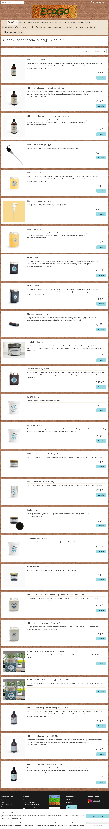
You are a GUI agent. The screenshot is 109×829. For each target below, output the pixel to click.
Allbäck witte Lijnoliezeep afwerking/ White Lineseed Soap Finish (55, 595)
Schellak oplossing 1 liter (38, 369)
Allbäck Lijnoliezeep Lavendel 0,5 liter (43, 736)
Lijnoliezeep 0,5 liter (36, 60)
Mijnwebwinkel (74, 825)
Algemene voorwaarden (9, 800)
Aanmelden (72, 807)
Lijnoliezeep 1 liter (35, 173)
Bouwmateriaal (41, 27)
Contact (93, 27)
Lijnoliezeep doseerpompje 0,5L (41, 144)
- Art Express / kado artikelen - (12, 32)
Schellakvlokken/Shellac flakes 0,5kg (43, 538)
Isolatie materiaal (29, 27)
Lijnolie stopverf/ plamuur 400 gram (43, 453)
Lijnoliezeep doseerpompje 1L (40, 201)
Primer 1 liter (33, 257)
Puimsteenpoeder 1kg (36, 425)
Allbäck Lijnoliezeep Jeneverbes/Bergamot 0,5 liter (49, 116)
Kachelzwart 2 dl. (34, 510)
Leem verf (22, 22)
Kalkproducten (53, 27)
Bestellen (101, 78)
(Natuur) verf (12, 22)
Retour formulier (6, 804)
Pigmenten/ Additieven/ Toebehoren (53, 22)
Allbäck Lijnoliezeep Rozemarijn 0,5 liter (44, 764)
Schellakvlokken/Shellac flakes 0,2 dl (43, 566)
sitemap (45, 825)
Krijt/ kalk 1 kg (33, 397)
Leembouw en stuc (33, 22)
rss (49, 825)
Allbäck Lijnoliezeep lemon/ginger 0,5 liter (45, 88)
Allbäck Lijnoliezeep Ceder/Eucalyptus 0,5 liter (47, 708)
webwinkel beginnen (57, 825)
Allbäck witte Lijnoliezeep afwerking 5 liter (45, 623)
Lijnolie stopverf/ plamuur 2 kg (40, 482)
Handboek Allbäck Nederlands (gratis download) (48, 679)
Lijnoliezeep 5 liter (35, 229)
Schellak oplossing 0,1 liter (39, 342)
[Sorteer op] (98, 51)
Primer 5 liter (33, 286)
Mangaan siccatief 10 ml (37, 314)
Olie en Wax (72, 22)
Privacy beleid (5, 802)
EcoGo (4, 22)
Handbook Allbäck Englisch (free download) (46, 651)
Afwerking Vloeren (84, 22)
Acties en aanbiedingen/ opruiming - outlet (74, 27)
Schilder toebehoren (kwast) (11, 27)
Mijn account (101, 2)
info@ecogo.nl (31, 809)
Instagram (96, 801)
